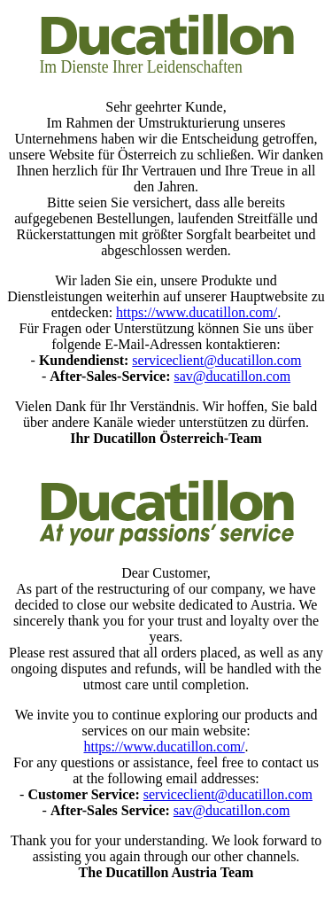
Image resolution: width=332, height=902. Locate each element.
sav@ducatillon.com (232, 376)
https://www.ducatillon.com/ (196, 312)
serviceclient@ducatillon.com (216, 360)
